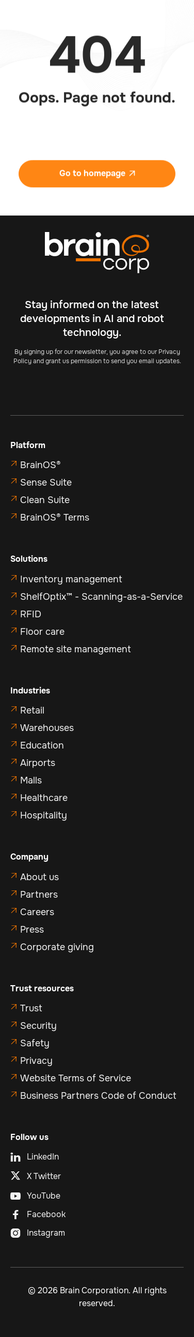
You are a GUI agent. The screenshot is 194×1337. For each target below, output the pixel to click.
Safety (35, 1043)
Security (38, 1025)
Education (42, 745)
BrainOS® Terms (54, 517)
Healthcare (44, 798)
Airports (37, 763)
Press (32, 929)
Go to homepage (97, 178)
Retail (32, 710)
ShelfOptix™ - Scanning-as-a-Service (101, 596)
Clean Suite (45, 500)
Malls (31, 780)
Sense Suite (46, 482)
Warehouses (47, 728)
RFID (30, 614)
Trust (31, 1008)
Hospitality (43, 815)
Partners (39, 894)
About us (39, 877)
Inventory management (71, 579)
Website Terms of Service (75, 1078)
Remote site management (75, 649)
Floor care (42, 631)
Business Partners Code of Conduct (98, 1095)
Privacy (36, 1060)
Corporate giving (57, 947)
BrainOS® (40, 465)
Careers (37, 912)
